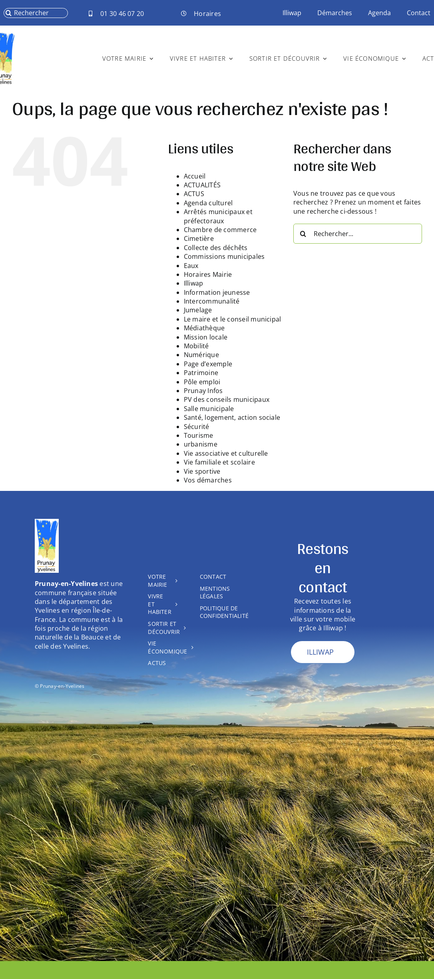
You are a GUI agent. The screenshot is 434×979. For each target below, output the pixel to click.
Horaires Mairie (208, 274)
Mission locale (205, 337)
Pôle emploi (202, 381)
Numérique (201, 354)
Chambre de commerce (220, 229)
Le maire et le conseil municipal (232, 319)
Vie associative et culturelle (226, 453)
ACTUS (194, 193)
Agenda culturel (208, 203)
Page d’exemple (208, 363)
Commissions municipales (224, 256)
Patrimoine (201, 372)
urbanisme (200, 444)
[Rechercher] (36, 13)
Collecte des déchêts (216, 247)
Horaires (207, 13)
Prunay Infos (203, 390)
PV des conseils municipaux (226, 399)
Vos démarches (208, 480)
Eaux (191, 265)
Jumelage (198, 310)
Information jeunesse (217, 292)
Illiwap (193, 283)
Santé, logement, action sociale (232, 417)
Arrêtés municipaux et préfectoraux (218, 216)
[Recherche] (9, 13)
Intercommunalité (212, 301)
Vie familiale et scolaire (219, 462)
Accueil (195, 176)
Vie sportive (202, 471)
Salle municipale (209, 408)
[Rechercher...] (357, 234)
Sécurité (196, 426)
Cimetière (199, 238)
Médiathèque (204, 328)
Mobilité (196, 346)
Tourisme (198, 435)
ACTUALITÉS (202, 185)
